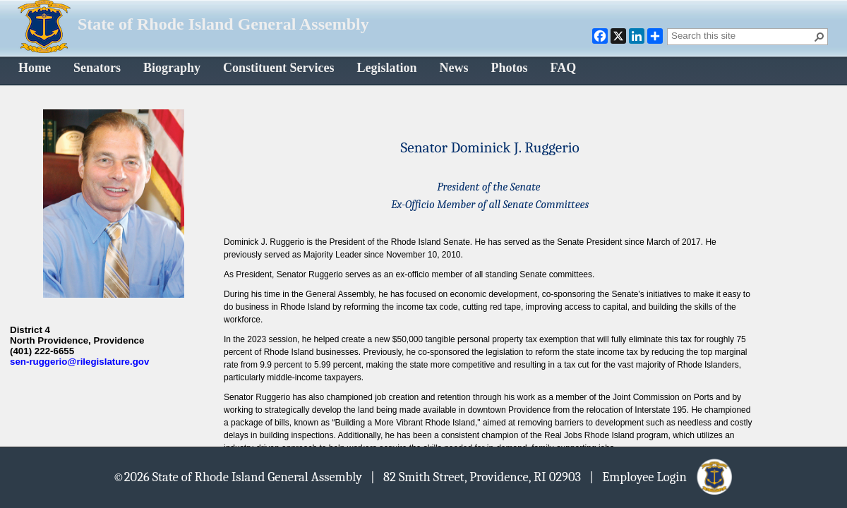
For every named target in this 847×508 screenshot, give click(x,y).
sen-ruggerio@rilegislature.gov (79, 361)
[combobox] (741, 35)
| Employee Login (661, 476)
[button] (819, 36)
